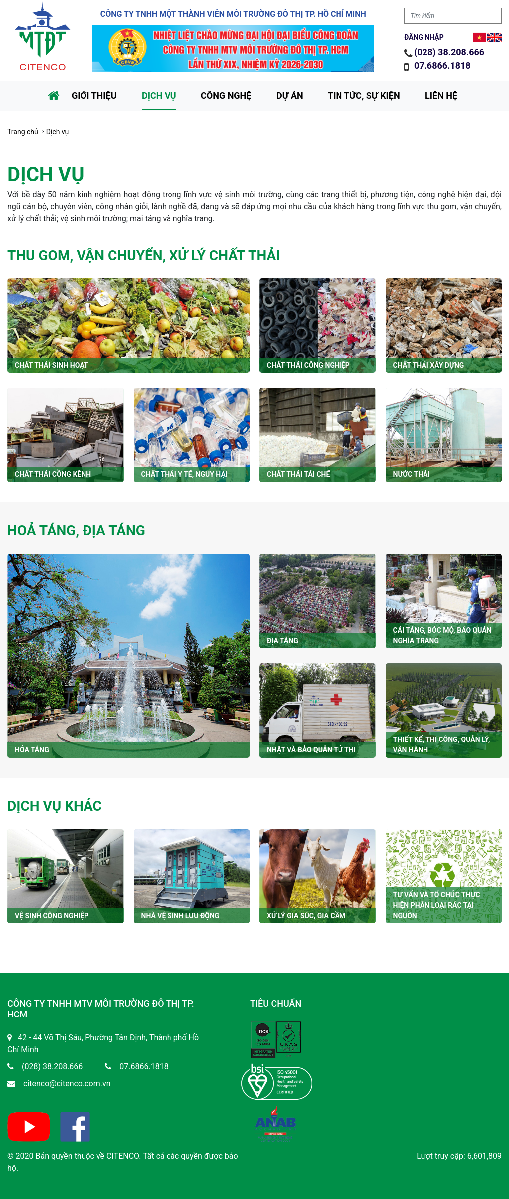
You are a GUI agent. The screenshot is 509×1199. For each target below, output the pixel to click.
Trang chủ (22, 131)
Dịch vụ (159, 96)
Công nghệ (226, 96)
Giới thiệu (94, 96)
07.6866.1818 (443, 65)
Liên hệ (441, 96)
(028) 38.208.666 (449, 52)
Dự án (289, 96)
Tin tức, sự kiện (364, 96)
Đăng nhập (424, 37)
